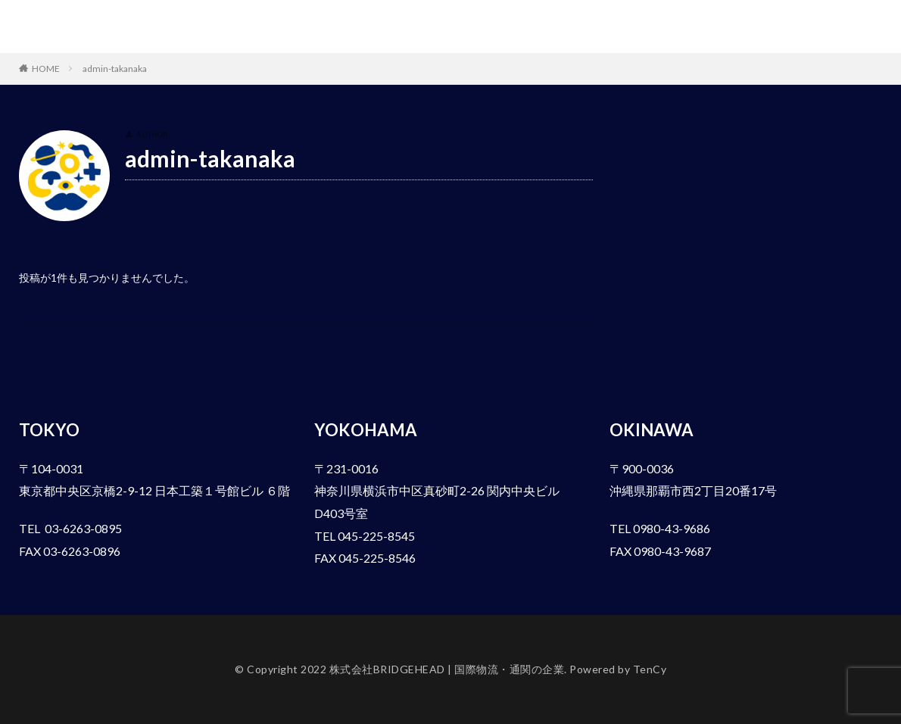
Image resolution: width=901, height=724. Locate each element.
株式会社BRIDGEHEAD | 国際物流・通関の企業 (133, 26)
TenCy (650, 669)
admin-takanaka (115, 68)
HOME (46, 68)
